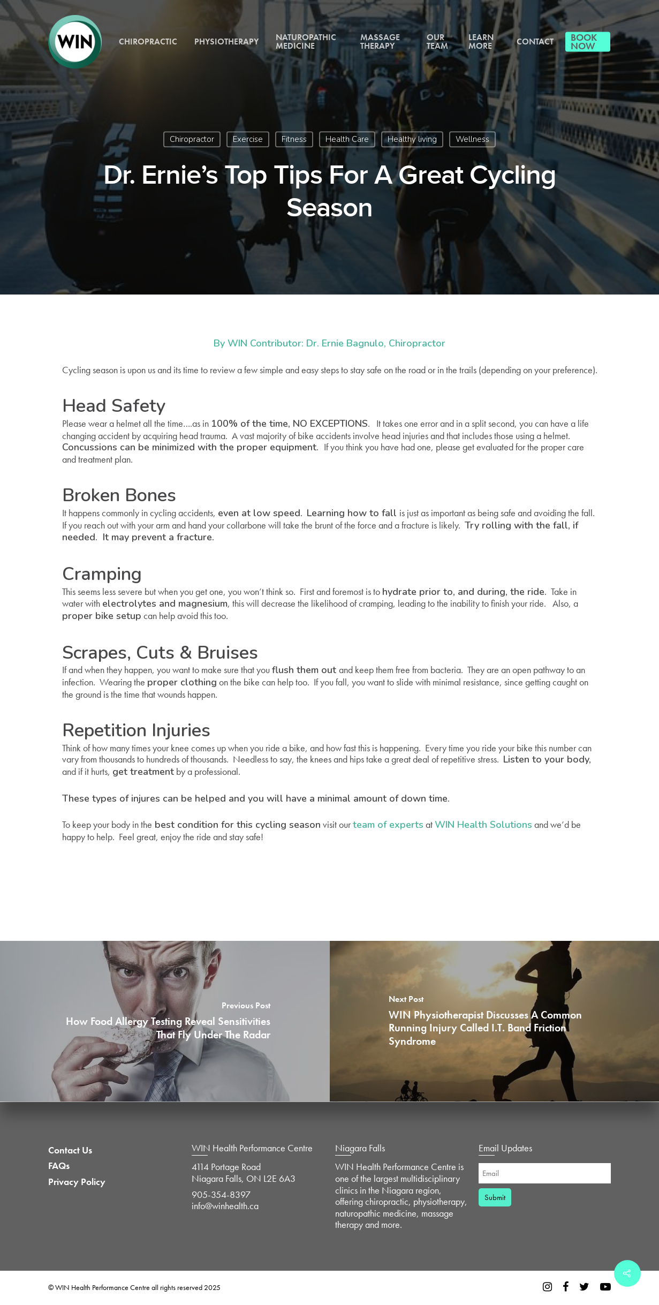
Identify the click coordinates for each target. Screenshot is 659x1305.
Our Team (437, 41)
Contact (535, 41)
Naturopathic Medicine (306, 41)
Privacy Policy (76, 1182)
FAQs (59, 1166)
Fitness (294, 139)
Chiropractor (192, 139)
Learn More (481, 41)
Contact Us (70, 1150)
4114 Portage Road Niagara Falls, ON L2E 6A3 (244, 1172)
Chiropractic (148, 41)
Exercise (248, 139)
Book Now (584, 41)
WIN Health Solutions (483, 824)
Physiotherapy (226, 41)
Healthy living (412, 139)
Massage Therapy (380, 41)
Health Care (347, 139)
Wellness (472, 139)
